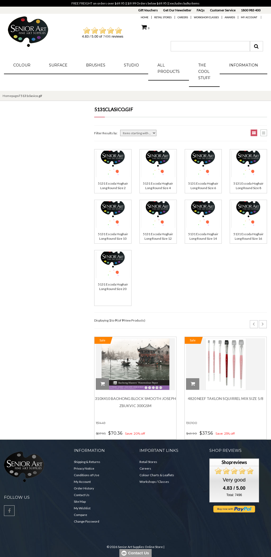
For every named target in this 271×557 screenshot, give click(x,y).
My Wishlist (82, 508)
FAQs (201, 10)
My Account (249, 17)
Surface (58, 65)
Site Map (80, 501)
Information (243, 65)
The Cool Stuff (204, 71)
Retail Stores (163, 17)
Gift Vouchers (148, 10)
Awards (230, 17)
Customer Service (223, 10)
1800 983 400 (250, 10)
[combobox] (210, 46)
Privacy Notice (84, 468)
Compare (80, 515)
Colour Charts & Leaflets (156, 475)
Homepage (10, 96)
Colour (21, 65)
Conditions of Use (86, 475)
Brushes (95, 65)
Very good (234, 480)
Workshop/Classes (206, 17)
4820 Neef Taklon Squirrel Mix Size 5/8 (225, 398)
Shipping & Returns (87, 462)
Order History (84, 488)
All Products (168, 68)
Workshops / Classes (154, 482)
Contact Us (81, 495)
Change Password (86, 521)
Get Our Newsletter (177, 10)
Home (144, 17)
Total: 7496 (234, 495)
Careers (183, 17)
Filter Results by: (106, 133)
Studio (131, 65)
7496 (107, 36)
